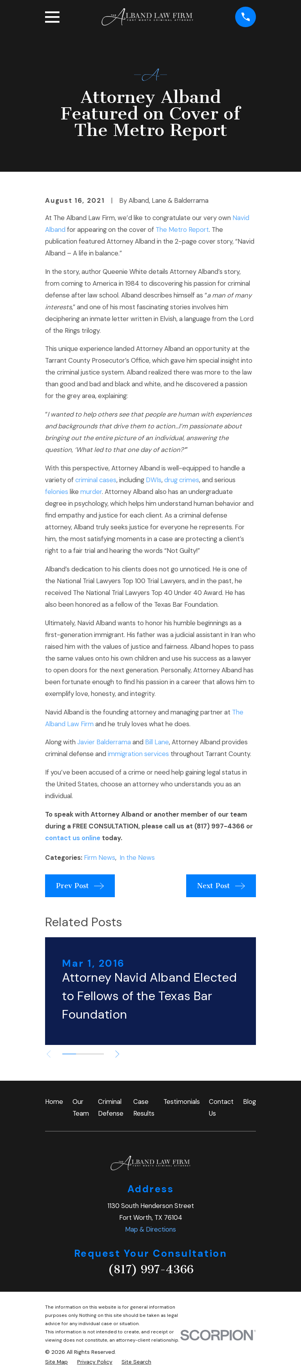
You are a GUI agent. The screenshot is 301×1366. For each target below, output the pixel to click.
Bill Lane (157, 742)
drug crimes (181, 480)
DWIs (153, 480)
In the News (137, 857)
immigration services (138, 753)
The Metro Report (182, 229)
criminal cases (95, 480)
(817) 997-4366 (151, 1269)
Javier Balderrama (104, 742)
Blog (249, 1101)
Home (54, 1101)
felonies (56, 491)
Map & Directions (150, 1229)
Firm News (99, 857)
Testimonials (181, 1101)
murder (91, 491)
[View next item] (119, 1054)
